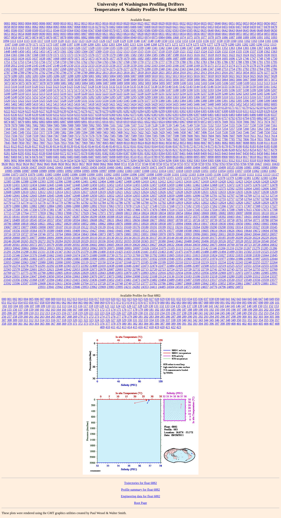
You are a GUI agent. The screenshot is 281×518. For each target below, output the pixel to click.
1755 (35, 62)
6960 (168, 121)
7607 (232, 135)
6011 (21, 107)
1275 (196, 44)
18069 (205, 213)
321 (80, 320)
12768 (265, 199)
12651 (102, 195)
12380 (239, 178)
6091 (112, 107)
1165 (268, 41)
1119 (54, 41)
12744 (145, 199)
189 (195, 309)
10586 (239, 167)
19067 (8, 227)
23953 (85, 287)
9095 (28, 160)
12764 (248, 199)
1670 (70, 58)
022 (124, 299)
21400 (102, 251)
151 (265, 306)
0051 (232, 23)
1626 (260, 55)
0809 (91, 34)
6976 (218, 121)
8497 (105, 157)
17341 (24, 209)
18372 (188, 216)
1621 (225, 55)
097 (255, 302)
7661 (112, 139)
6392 (168, 114)
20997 (136, 248)
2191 (49, 69)
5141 (175, 86)
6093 (127, 107)
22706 (136, 269)
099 (266, 302)
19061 (248, 223)
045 (249, 299)
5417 (84, 104)
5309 (218, 97)
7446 (176, 132)
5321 (14, 100)
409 (102, 327)
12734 (102, 199)
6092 (119, 107)
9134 (63, 160)
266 (58, 316)
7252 (211, 128)
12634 (231, 192)
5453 (246, 104)
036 (200, 299)
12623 (136, 192)
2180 (267, 65)
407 (271, 323)
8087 (239, 142)
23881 (265, 283)
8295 (21, 153)
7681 (168, 139)
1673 (91, 58)
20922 (59, 248)
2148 (56, 65)
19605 (205, 230)
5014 (183, 76)
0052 (239, 23)
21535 (7, 255)
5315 (246, 97)
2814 (112, 72)
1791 (260, 62)
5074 (14, 83)
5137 (147, 86)
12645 (50, 195)
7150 (196, 125)
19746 (42, 234)
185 (173, 309)
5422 (119, 104)
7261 (253, 128)
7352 (28, 132)
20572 (33, 244)
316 (53, 320)
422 (173, 327)
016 (91, 299)
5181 (133, 90)
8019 (134, 142)
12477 (265, 185)
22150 (102, 262)
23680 (76, 283)
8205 (91, 150)
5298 (140, 97)
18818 (24, 223)
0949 (133, 37)
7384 (70, 132)
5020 (225, 76)
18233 (50, 216)
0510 (42, 30)
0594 (183, 30)
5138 (154, 86)
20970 (102, 248)
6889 (77, 121)
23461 (128, 280)
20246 (7, 241)
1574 (77, 55)
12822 (205, 202)
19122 (85, 227)
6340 (42, 114)
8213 (147, 150)
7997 (98, 142)
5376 (140, 100)
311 (25, 320)
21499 (231, 251)
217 (69, 313)
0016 (105, 23)
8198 (49, 150)
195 (228, 309)
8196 (35, 150)
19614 (213, 230)
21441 (145, 251)
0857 (7, 37)
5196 (232, 90)
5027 (267, 76)
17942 (93, 213)
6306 (211, 111)
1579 (112, 55)
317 (58, 320)
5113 (267, 83)
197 (239, 309)
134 (172, 306)
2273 (98, 69)
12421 (231, 181)
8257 (260, 150)
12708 (239, 195)
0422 (183, 27)
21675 (85, 255)
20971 (111, 248)
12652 (110, 195)
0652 (14, 34)
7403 (105, 132)
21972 (205, 258)
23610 (50, 283)
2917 (232, 72)
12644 (42, 195)
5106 (225, 83)
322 (86, 320)
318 (64, 320)
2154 (98, 65)
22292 (50, 265)
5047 (119, 79)
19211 (170, 227)
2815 (119, 72)
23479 (145, 280)
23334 (265, 276)
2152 (84, 65)
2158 (126, 65)
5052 (154, 79)
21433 (128, 251)
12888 (76, 206)
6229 (56, 111)
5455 (253, 104)
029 (162, 299)
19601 (196, 230)
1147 (143, 41)
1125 (95, 41)
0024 (133, 23)
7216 (154, 128)
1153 (185, 41)
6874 (7, 121)
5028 (274, 76)
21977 (222, 258)
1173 (49, 44)
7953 (63, 142)
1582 (133, 55)
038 (211, 299)
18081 (214, 213)
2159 (133, 65)
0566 (84, 30)
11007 (137, 171)
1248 (147, 44)
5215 (56, 93)
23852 (222, 283)
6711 (133, 118)
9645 (47, 164)
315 (47, 320)
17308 (256, 206)
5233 (176, 93)
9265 (105, 160)
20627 (153, 244)
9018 (253, 157)
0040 (218, 23)
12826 (239, 202)
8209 (119, 150)
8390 (133, 153)
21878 (59, 258)
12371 (170, 178)
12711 (256, 195)
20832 (273, 244)
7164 (7, 128)
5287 (119, 97)
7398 (91, 132)
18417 (239, 216)
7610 (246, 135)
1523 (197, 51)
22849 (110, 273)
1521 (183, 51)
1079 (218, 37)
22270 (7, 265)
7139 (168, 125)
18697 (170, 220)
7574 (84, 135)
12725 (50, 199)
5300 (154, 97)
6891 (84, 121)
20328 (76, 241)
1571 (56, 55)
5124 (63, 86)
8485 (77, 157)
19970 (162, 234)
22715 (145, 269)
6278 (98, 111)
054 (20, 302)
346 (217, 320)
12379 (230, 178)
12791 (153, 202)
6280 (112, 111)
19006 (188, 223)
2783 (253, 69)
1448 (7, 51)
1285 (252, 44)
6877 (14, 121)
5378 (154, 100)
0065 (56, 27)
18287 (76, 216)
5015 (190, 76)
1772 (147, 62)
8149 (112, 146)
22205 (170, 262)
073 (124, 302)
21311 (41, 251)
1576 (91, 55)
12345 (50, 178)
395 (206, 323)
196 (233, 309)
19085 (33, 227)
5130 (98, 86)
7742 (218, 139)
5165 (21, 90)
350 (239, 320)
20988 (119, 248)
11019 (188, 171)
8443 (225, 153)
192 (211, 309)
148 (249, 306)
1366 (253, 48)
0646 (253, 30)
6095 (141, 107)
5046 (112, 79)
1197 (70, 44)
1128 (116, 41)
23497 (188, 280)
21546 (16, 255)
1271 (168, 44)
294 (211, 316)
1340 (147, 48)
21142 (204, 248)
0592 (168, 30)
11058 (247, 171)
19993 (188, 234)
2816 (126, 72)
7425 (147, 132)
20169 (205, 237)
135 (178, 306)
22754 (248, 269)
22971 (231, 273)
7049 (225, 121)
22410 (102, 265)
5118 (21, 86)
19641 (239, 230)
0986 (168, 37)
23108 (153, 276)
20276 (50, 241)
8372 (63, 153)
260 (25, 316)
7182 (49, 128)
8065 (190, 142)
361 (20, 323)
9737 (138, 164)
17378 (42, 209)
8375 (77, 153)
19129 (93, 227)
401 (239, 323)
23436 (93, 280)
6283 (133, 111)
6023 (70, 107)
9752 (166, 164)
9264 (98, 160)
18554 (42, 220)
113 (64, 306)
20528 (239, 241)
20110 (93, 237)
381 (129, 323)
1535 (239, 51)
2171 (211, 65)
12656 (145, 195)
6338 (28, 114)
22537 (239, 265)
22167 (119, 262)
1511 (112, 51)
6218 (260, 107)
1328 (91, 48)
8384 (119, 153)
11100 (167, 174)
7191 (112, 128)
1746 (246, 58)
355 (266, 320)
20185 (222, 237)
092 (228, 302)
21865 (33, 258)
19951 (145, 234)
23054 (59, 276)
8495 (98, 157)
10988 (34, 171)
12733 (93, 199)
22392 (85, 265)
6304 (197, 111)
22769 (7, 273)
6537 (274, 114)
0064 (49, 27)
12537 (110, 188)
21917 (145, 258)
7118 (147, 125)
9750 (159, 164)
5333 (98, 100)
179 (140, 309)
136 (183, 306)
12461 (188, 185)
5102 (197, 83)
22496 (188, 265)
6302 (183, 111)
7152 (210, 125)
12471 (222, 185)
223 (102, 313)
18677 (153, 220)
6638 (84, 118)
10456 (93, 167)
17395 (67, 209)
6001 (260, 104)
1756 (42, 62)
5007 (133, 76)
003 (20, 299)
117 (85, 306)
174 (113, 309)
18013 (128, 213)
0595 (190, 30)
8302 (28, 153)
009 (53, 299)
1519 (168, 51)
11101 (175, 174)
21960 (188, 258)
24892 (230, 287)
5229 (147, 93)
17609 (239, 209)
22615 (42, 269)
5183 (147, 90)
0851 (239, 34)
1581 (126, 55)
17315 (265, 206)
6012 (28, 107)
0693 (63, 34)
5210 (21, 93)
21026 (145, 248)
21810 (179, 255)
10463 (128, 167)
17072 (119, 206)
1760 (70, 62)
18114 (273, 213)
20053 (265, 234)
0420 (168, 27)
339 (178, 320)
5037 (63, 79)
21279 (256, 248)
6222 (7, 111)
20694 (222, 244)
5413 (56, 104)
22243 (239, 262)
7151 (203, 125)
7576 (91, 135)
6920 (133, 121)
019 (107, 299)
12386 (16, 181)
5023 (239, 76)
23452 (110, 280)
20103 (68, 237)
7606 (225, 135)
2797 (70, 72)
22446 (128, 265)
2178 (253, 65)
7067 (253, 121)
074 (129, 302)
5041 (91, 79)
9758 (194, 164)
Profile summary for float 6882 (140, 489)
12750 (188, 199)
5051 (147, 79)
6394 (183, 114)
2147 (49, 65)
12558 (196, 188)
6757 (225, 118)
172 (102, 309)
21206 (222, 248)
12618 (93, 192)
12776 (42, 202)
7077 (274, 121)
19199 (162, 227)
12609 (16, 192)
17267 (231, 206)
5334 (105, 100)
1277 (210, 44)
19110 (67, 227)
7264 (274, 128)
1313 (273, 44)
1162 (247, 41)
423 (178, 327)
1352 (225, 48)
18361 (170, 216)
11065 (272, 171)
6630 (35, 118)
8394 (161, 153)
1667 (49, 58)
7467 (190, 132)
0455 (225, 27)
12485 (59, 188)
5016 (197, 76)
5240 (225, 93)
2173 (225, 65)
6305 (204, 111)
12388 (24, 181)
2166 (176, 65)
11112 (258, 174)
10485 (170, 167)
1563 (274, 51)
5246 (267, 93)
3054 (246, 72)
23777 (145, 283)
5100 (183, 83)
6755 (211, 118)
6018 (35, 107)
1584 (147, 55)
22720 (153, 269)
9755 (180, 164)
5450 (225, 104)
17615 (248, 209)
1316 (21, 48)
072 (118, 302)
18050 (171, 213)
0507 (21, 30)
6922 (147, 121)
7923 (49, 142)
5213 (42, 93)
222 (96, 313)
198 (244, 309)
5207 (274, 90)
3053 (239, 72)
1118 (47, 41)
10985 (8, 171)
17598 (231, 209)
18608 (93, 220)
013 (75, 299)
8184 (260, 146)
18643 (119, 220)
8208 (112, 150)
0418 (154, 27)
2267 (56, 69)
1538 (260, 51)
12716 (7, 199)
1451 (28, 51)
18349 (162, 216)
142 (216, 306)
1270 (161, 44)
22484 (170, 265)
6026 (91, 107)
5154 (217, 86)
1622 (232, 55)
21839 (256, 255)
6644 (126, 118)
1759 (63, 62)
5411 (42, 104)
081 (167, 302)
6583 (14, 118)
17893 (59, 213)
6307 (218, 111)
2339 (154, 69)
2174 (232, 65)
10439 (42, 167)
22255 (256, 262)
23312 (256, 276)
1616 (197, 55)
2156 (112, 65)
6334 (274, 111)
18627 (102, 220)
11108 (234, 174)
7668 (140, 139)
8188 (274, 146)
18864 (110, 223)
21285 (265, 248)
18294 (85, 216)
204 (277, 309)
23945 (68, 287)
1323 (63, 48)
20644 (188, 244)
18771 (256, 220)
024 (135, 299)
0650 (274, 30)
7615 (7, 139)
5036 (56, 79)
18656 (136, 220)
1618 (211, 55)
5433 (161, 104)
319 (69, 320)
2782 (246, 69)
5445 (190, 104)
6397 (197, 114)
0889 (112, 37)
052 (9, 302)
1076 (197, 37)
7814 (253, 139)
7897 (42, 142)
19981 (179, 234)
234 (162, 313)
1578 (105, 55)
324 (96, 320)
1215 (133, 44)
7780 (225, 139)
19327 (256, 227)
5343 (119, 100)
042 (233, 299)
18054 (179, 213)
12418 (205, 181)
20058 (8, 237)
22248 (248, 262)
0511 (49, 30)
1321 (49, 48)
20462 (179, 241)
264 (47, 316)
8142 (77, 146)
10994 (77, 171)
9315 (246, 160)
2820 (154, 72)
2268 (63, 69)
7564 (49, 135)
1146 (137, 41)
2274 (105, 69)
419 (157, 327)
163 (53, 309)
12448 (76, 185)
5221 (91, 93)
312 (31, 320)
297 (228, 316)
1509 (98, 51)
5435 (176, 104)
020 (113, 299)
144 (227, 306)
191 (206, 309)
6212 (253, 107)
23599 (33, 283)
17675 (265, 209)
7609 (239, 135)
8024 (141, 142)
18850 (76, 223)
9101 (49, 160)
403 (249, 323)
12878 (273, 202)
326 (107, 320)
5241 (232, 93)
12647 (67, 195)
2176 (246, 65)
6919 (126, 121)
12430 (7, 185)
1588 (176, 55)
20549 (7, 244)
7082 (35, 125)
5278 (63, 97)
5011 (161, 76)
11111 (250, 174)
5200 (260, 90)
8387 (126, 153)
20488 (188, 241)
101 (277, 302)
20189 (230, 237)
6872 (267, 118)
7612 (260, 135)
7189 (98, 128)
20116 (102, 237)
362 (25, 323)
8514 (147, 157)
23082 (119, 276)
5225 (119, 93)
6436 (225, 114)
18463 (273, 216)
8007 (112, 142)
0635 (204, 30)
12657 (153, 195)
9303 (197, 160)
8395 (168, 153)
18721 (188, 220)
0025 (140, 23)
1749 (267, 58)
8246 (225, 150)
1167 (8, 44)
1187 (56, 44)
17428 (93, 209)
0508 (28, 30)
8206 (98, 150)
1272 (175, 44)
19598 (188, 230)
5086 (98, 83)
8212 (140, 150)
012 (69, 299)
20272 (42, 241)
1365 (246, 48)
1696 (232, 58)
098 (260, 302)
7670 (147, 139)
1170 (28, 44)
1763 (91, 62)
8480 (49, 157)
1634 (21, 58)
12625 (153, 192)
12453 (119, 185)
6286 (154, 111)
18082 (222, 213)
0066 (63, 27)
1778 (168, 62)
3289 (77, 76)
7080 (21, 125)
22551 (248, 265)
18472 (7, 220)
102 (4, 306)
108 (37, 306)
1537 (253, 51)
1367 (260, 48)
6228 (49, 111)
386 (157, 323)
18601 (85, 220)
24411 (153, 287)
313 (36, 320)
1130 (130, 41)
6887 (63, 121)
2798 (77, 72)
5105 (218, 83)
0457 (239, 27)
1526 (218, 51)
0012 (77, 23)
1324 (70, 48)
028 (157, 299)
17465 (128, 209)
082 (173, 302)
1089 (246, 37)
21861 (24, 258)
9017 (246, 157)
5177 (105, 90)
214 (53, 313)
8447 (239, 153)
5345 (126, 100)
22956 (205, 273)
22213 (188, 262)
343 (200, 320)
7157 (246, 125)
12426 (256, 181)
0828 (140, 34)
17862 (50, 213)
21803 (162, 255)
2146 (42, 65)
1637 (35, 58)
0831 (161, 34)
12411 (153, 181)
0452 (204, 27)
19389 (50, 230)
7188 (91, 128)
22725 (179, 269)
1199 (84, 44)
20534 (256, 241)
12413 (170, 181)
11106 (217, 174)
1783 (204, 62)
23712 (93, 283)
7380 (56, 132)
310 (20, 320)
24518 (179, 287)
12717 (16, 199)
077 (146, 302)
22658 (85, 269)
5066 (239, 79)
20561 (16, 244)
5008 (140, 76)
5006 (126, 76)
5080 (56, 83)
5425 (140, 104)
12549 (162, 188)
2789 (21, 72)
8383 (112, 153)
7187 (84, 128)
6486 (253, 114)
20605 (110, 244)
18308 (110, 216)
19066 (273, 223)
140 (205, 306)
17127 (145, 206)
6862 (260, 118)
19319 (248, 227)
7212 (126, 128)
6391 (161, 114)
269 (75, 316)
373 (86, 323)
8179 (232, 146)
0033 (190, 23)
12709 (248, 195)
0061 (28, 27)
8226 (197, 150)
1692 (204, 58)
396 (211, 323)
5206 (267, 90)
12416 (188, 181)
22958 (213, 273)
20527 (231, 241)
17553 (205, 209)
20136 (145, 237)
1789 (246, 62)
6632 (49, 118)
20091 (50, 237)
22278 (24, 265)
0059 (14, 27)
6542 (7, 118)
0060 (21, 27)
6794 (246, 118)
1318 (35, 48)
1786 (225, 62)
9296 (168, 160)
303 (260, 316)
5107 (232, 83)
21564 (24, 255)
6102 (183, 107)
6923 (154, 121)
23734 (110, 283)
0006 (42, 23)
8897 (204, 157)
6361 (119, 114)
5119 (28, 86)
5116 (14, 86)
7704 (211, 139)
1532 (225, 51)
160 (36, 309)
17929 (85, 213)
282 (146, 316)
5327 (56, 100)
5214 (49, 93)
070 (107, 302)
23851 (213, 283)
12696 (196, 195)
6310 (239, 111)
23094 (128, 276)
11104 (200, 174)
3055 (253, 72)
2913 (204, 72)
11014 (162, 171)
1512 (119, 51)
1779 (176, 62)
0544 (56, 30)
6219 (267, 107)
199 (249, 309)
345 (211, 320)
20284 (59, 241)
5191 (197, 90)
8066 (197, 142)
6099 (169, 107)
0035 (204, 23)
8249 (232, 150)
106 (26, 306)
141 (211, 306)
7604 (211, 135)
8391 (140, 153)
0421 (176, 27)
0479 (274, 27)
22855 (119, 273)
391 (184, 323)
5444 (183, 104)
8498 (112, 157)
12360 (75, 178)
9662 (103, 164)
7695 (183, 139)
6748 (161, 118)
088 (206, 302)
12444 (42, 185)
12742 (136, 199)
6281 (119, 111)
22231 (213, 262)
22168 (128, 262)
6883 (42, 121)
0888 (105, 37)
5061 (204, 79)
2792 (42, 72)
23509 (196, 280)
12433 (24, 185)
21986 (239, 258)
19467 (128, 230)
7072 (260, 121)
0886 (91, 37)
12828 (256, 202)
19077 (25, 227)
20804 (265, 244)
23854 (231, 283)
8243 (218, 150)
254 (271, 313)
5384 (183, 100)
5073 (7, 83)
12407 (119, 181)
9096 (35, 160)
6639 (91, 118)
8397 (176, 153)
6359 (105, 114)
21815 (196, 255)
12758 (239, 199)
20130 (110, 237)
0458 (246, 27)
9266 (112, 160)
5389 (211, 100)
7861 (35, 142)
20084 (42, 237)
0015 (98, 23)
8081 (218, 142)
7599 (183, 135)
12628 (179, 192)
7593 (140, 135)
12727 (59, 199)
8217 (176, 150)
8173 (197, 146)
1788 (239, 62)
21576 (33, 255)
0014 (91, 23)
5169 (49, 90)
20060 (16, 237)
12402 (93, 181)
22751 (239, 269)
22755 (256, 269)
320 (75, 320)
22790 (42, 273)
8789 (154, 157)
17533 (179, 209)
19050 (239, 223)
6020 (49, 107)
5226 (126, 93)
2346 (204, 69)
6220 (274, 107)
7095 (98, 125)
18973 (170, 223)
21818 (205, 255)
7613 (267, 135)
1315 (14, 48)
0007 (49, 23)
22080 (42, 262)
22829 (85, 273)
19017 (205, 223)
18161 (16, 216)
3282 (28, 76)
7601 (197, 135)
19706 (273, 230)
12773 (16, 202)
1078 (211, 37)
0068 (77, 27)
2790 (28, 72)
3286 (56, 76)
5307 (204, 97)
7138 (161, 125)
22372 (76, 265)
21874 (50, 258)
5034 (42, 79)
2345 (197, 69)
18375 (196, 216)
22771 (16, 273)
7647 (70, 139)
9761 (208, 164)
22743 (222, 269)
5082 (70, 83)
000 (4, 299)
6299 (161, 111)
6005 (274, 104)
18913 (136, 223)
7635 (49, 139)
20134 (127, 237)
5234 (183, 93)
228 (129, 313)
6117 (211, 107)
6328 (260, 111)
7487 (197, 132)
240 (195, 313)
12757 (231, 199)
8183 (253, 146)
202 (266, 309)
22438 (110, 265)
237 (178, 313)
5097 (169, 83)
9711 (124, 164)
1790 (253, 62)
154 (4, 309)
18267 (67, 216)
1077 (204, 37)
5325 (42, 100)
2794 (49, 72)
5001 (91, 76)
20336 (102, 241)
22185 (145, 262)
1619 (218, 55)
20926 (68, 248)
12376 (204, 178)
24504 (170, 287)
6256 (70, 111)
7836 (267, 139)
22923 (170, 273)
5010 (154, 76)
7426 (154, 132)
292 (200, 316)
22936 (188, 273)
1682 (140, 58)
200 (255, 309)
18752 (222, 220)
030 (167, 299)
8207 (105, 150)
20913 (51, 248)
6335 (7, 114)
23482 (153, 280)
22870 (128, 273)
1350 (211, 48)
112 (58, 306)
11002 (120, 171)
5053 (161, 79)
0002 (14, 23)
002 (14, 299)
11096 (133, 174)
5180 (126, 90)
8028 (148, 142)
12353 (58, 178)
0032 (183, 23)
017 (96, 299)
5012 (168, 76)
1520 (176, 51)
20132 (119, 237)
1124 (88, 41)
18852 (85, 223)
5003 (105, 76)
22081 (50, 262)
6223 (14, 111)
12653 (119, 195)
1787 (232, 62)
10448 (67, 167)
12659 (170, 195)
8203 (77, 150)
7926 (56, 142)
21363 (67, 251)
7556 (14, 135)
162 (47, 309)
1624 (246, 55)
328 (118, 320)
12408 (128, 181)
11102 (184, 174)
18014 (136, 213)
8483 (70, 157)
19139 (102, 227)
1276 (203, 44)
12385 (7, 181)
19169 (128, 227)
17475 (145, 209)
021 (118, 299)
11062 (255, 171)
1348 (197, 48)
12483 (42, 188)
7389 (77, 132)
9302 (190, 160)
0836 (197, 34)
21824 (213, 255)
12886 (67, 206)
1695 (225, 58)
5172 (70, 90)
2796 (63, 72)
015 (86, 299)
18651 (128, 220)
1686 (168, 58)
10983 (265, 167)
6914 (91, 121)
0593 (176, 30)
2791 (35, 72)
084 (184, 302)
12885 (59, 206)
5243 (246, 93)
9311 (225, 160)
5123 (56, 86)
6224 (21, 111)
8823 (183, 157)
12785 (110, 202)
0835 (190, 34)
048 (266, 299)
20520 (213, 241)
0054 (253, 23)
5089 (119, 83)
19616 (222, 230)
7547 (253, 132)
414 (129, 327)
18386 (205, 216)
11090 (91, 174)
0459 (253, 27)
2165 (168, 65)
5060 (197, 79)
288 (178, 316)
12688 (179, 195)
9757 (187, 164)
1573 (70, 55)
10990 (51, 171)
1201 (97, 44)
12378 (221, 178)
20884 (33, 248)
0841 (225, 34)
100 (271, 302)
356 (271, 320)
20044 (256, 234)
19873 (102, 234)
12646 (59, 195)
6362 (126, 114)
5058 (190, 79)
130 (151, 306)
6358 (98, 114)
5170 (56, 90)
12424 (248, 181)
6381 (140, 114)
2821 (161, 72)
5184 (154, 90)
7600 (190, 135)
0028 (154, 23)
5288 (126, 97)
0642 (225, 30)
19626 (231, 230)
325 (102, 320)
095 (244, 302)
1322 (56, 48)
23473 (136, 280)
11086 (74, 174)
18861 (93, 223)
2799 (84, 72)
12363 (101, 178)
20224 (256, 237)
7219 (161, 128)
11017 (171, 171)
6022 (63, 107)
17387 (59, 209)
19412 (85, 230)
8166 (168, 146)
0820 (98, 34)
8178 (225, 146)
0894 (126, 37)
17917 (76, 213)
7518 (218, 132)
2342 (176, 69)
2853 (168, 72)
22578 (16, 269)
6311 (246, 111)
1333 (98, 48)
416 (140, 327)
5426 (147, 104)
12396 (59, 181)
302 (255, 316)
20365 (145, 241)
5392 (232, 100)
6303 (190, 111)
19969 (153, 234)
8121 (7, 146)
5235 (190, 93)
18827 (59, 223)
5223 (105, 93)
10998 (112, 171)
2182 (7, 69)
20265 (24, 241)
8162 (140, 146)
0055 (260, 23)
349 (233, 320)
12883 (42, 206)
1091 (260, 37)
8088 (246, 142)
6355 (77, 114)
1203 (111, 44)
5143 (189, 86)
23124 (162, 276)
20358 (136, 241)
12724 (42, 199)
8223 (190, 150)
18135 (7, 216)
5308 (211, 97)
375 (96, 323)
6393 (176, 114)
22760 (273, 269)
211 (36, 313)
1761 (77, 62)
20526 (222, 241)
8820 (176, 157)
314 (42, 320)
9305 (211, 160)
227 (124, 313)
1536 (246, 51)
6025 (84, 107)
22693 (119, 269)
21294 (16, 251)
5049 (133, 79)
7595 (154, 135)
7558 (28, 135)
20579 (50, 244)
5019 (218, 76)
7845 (7, 142)
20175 (213, 237)
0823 (119, 34)
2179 (260, 65)
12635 (239, 192)
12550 (170, 188)
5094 (155, 83)
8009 (119, 142)
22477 (162, 265)
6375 (133, 114)
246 (228, 313)
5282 (91, 97)
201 (260, 309)
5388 (204, 100)
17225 (205, 206)
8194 (28, 150)
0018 (112, 23)
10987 (26, 171)
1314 (7, 48)
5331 (84, 100)
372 (80, 323)
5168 (42, 90)
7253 (218, 128)
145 (232, 306)
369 (64, 323)
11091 (99, 174)
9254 (70, 160)
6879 (21, 121)
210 (31, 313)
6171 (232, 107)
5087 (105, 83)
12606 (265, 188)
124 (118, 306)
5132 (112, 86)
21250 (239, 248)
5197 (239, 90)
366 (47, 323)
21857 (16, 258)
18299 (93, 216)
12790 (145, 202)
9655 (75, 164)
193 (217, 309)
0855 (267, 34)
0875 (42, 37)
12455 (136, 185)
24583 (196, 287)
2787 (7, 72)
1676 (105, 58)
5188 (176, 90)
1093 (274, 37)
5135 (133, 86)
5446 (197, 104)
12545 (153, 188)
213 (47, 313)
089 (211, 302)
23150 (179, 276)
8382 (105, 153)
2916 (225, 72)
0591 (161, 30)
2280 (147, 69)
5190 (190, 90)
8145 (98, 146)
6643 (119, 118)
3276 (260, 72)
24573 (187, 287)
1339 (140, 48)
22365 (67, 265)
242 (206, 313)
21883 (76, 258)
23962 (93, 287)
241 (200, 313)
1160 (233, 41)
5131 (105, 86)
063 (69, 302)
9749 (152, 164)
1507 (91, 51)
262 (36, 316)
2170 (204, 65)
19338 (265, 227)
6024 (77, 107)
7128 (154, 125)
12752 (205, 199)
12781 (76, 202)
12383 (264, 178)
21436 (136, 251)
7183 (56, 128)
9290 (140, 160)
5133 (119, 86)
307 (4, 320)
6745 (140, 118)
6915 (98, 121)
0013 (84, 23)
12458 (162, 185)
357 (277, 320)
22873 (136, 273)
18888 (128, 223)
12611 (33, 192)
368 (58, 323)
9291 (147, 160)
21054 (154, 248)
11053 (213, 171)
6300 (168, 111)
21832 (231, 255)
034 (189, 299)
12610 (24, 192)
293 (206, 316)
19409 (76, 230)
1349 (204, 48)
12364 (110, 178)
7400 (98, 132)
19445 (119, 230)
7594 (147, 135)
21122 (187, 248)
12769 (273, 199)
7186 (77, 128)
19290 (213, 227)
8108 (260, 142)
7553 (7, 135)
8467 (7, 157)
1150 (164, 41)
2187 (21, 69)
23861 (239, 283)
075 (135, 302)
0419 (161, 27)
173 (107, 309)
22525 (231, 265)
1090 (253, 37)
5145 (203, 86)
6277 (91, 111)
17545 (196, 209)
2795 (56, 72)
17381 (50, 209)
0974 (147, 37)
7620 (28, 139)
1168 (15, 44)
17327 (273, 206)
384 (146, 323)
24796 (222, 287)
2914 (211, 72)
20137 (153, 237)
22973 (248, 273)
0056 (267, 23)
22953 (196, 273)
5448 (211, 104)
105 (21, 306)
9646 (54, 164)
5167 (35, 90)
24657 (205, 287)
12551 (179, 188)
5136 (140, 86)
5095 (162, 83)
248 (239, 313)
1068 (176, 37)
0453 (211, 27)
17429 (102, 209)
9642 (40, 164)
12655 (136, 195)
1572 (63, 55)
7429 (161, 132)
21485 (196, 251)
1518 (161, 51)
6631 (42, 118)
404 (255, 323)
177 (129, 309)
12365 (118, 178)
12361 (84, 178)
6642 (112, 118)
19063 (256, 223)
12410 (145, 181)
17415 (76, 209)
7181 (42, 128)
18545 (33, 220)
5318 (267, 97)
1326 (77, 48)
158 (25, 309)
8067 (204, 142)
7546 (246, 132)
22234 (222, 262)
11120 (16, 178)
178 (135, 309)
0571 (119, 30)
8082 (225, 142)
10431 (267, 164)
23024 (7, 276)
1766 (112, 62)
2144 (28, 65)
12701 (213, 195)
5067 (246, 79)
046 (255, 299)
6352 (56, 114)
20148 (179, 237)
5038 (70, 79)
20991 (128, 248)
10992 (69, 171)
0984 (161, 37)
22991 (273, 273)
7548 (260, 132)
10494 (196, 167)
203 (271, 309)
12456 (145, 185)
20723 (248, 244)
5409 (28, 104)
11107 (225, 174)
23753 (136, 283)
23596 (16, 283)
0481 (7, 30)
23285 (239, 276)
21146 (213, 248)
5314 (239, 97)
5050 (140, 79)
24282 (136, 287)
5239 (218, 93)
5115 (7, 86)
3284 (42, 76)
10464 (136, 167)
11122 (24, 178)
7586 (119, 135)
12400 (76, 181)
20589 (67, 244)
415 (135, 327)
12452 (110, 185)
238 (184, 313)
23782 (153, 283)
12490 (76, 188)
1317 (28, 48)
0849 (232, 34)
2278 (133, 69)
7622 (35, 139)
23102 (145, 276)
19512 (145, 230)
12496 (93, 188)
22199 (162, 262)
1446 (274, 48)
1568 (35, 55)
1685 (161, 58)
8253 (246, 150)
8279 (274, 150)
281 (140, 316)
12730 (85, 199)
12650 (93, 195)
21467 (170, 251)
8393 (154, 153)
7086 (63, 125)
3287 (63, 76)
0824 (126, 34)
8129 (42, 146)
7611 (253, 135)
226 (118, 313)
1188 (63, 44)
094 (239, 302)
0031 (176, 23)
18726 (196, 220)
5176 (98, 90)
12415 (179, 181)
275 (107, 316)
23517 (213, 280)
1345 (176, 48)
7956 (70, 142)
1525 (211, 51)
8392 (147, 153)
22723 (162, 269)
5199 (253, 90)
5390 (218, 100)
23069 (85, 276)
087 (200, 302)
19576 (162, 230)
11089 (82, 174)
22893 (145, 273)
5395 (239, 100)
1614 (183, 55)
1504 (84, 51)
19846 (93, 234)
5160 (260, 86)
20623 (145, 244)
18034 (162, 213)
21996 (248, 258)
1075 (190, 37)
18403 (231, 216)
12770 (7, 202)
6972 (204, 121)
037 (206, 299)
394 (200, 323)
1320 (42, 48)
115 (75, 306)
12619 (102, 192)
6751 (183, 118)
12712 (265, 195)
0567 (91, 30)
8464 (274, 153)
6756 (218, 118)
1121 (68, 41)
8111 (267, 142)
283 (151, 316)
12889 (85, 206)
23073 (110, 276)
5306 (197, 97)
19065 (265, 223)
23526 (222, 280)
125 (123, 306)
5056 (176, 79)
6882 (35, 121)
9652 (68, 164)
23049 (42, 276)
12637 (256, 192)
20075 (25, 237)
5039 (77, 79)
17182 (188, 206)
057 (36, 302)
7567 (56, 135)
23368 (33, 280)
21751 (119, 255)
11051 (205, 171)
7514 (211, 132)
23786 (162, 283)
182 (157, 309)
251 (255, 313)
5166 (28, 90)
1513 (126, 51)
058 (42, 302)
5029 (7, 79)
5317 (260, 97)
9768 (250, 164)
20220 (248, 237)
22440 (119, 265)
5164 (14, 90)
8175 (211, 146)
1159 (226, 41)
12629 (188, 192)
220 (86, 313)
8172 (190, 146)
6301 (176, 111)
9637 (33, 164)
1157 (213, 41)
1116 (33, 41)
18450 (256, 216)
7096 (105, 125)
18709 (179, 220)
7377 (42, 132)
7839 (274, 139)
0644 (239, 30)
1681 (133, 58)
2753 (225, 69)
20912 (42, 248)
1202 (104, 44)
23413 (67, 280)
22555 (265, 265)
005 (31, 299)
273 (96, 316)
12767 (256, 199)
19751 (50, 234)
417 (146, 327)
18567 (59, 220)
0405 (126, 27)
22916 (162, 273)
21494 (222, 251)
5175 (91, 90)
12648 (76, 195)
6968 (190, 121)
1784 (211, 62)
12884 (50, 206)
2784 (260, 69)
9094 (21, 160)
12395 (50, 181)
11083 (48, 174)
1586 (161, 55)
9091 (7, 160)
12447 (67, 185)
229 (135, 313)
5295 (133, 97)
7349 (21, 132)
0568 (98, 30)
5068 (253, 79)
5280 (77, 97)
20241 (273, 237)
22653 (76, 269)
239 (189, 313)
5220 (84, 93)
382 (135, 323)
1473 (56, 51)
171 (96, 309)
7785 (232, 139)
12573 (213, 188)
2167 (183, 65)
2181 (274, 65)
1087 (232, 37)
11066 (6, 174)
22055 (7, 262)
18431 (248, 216)
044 (244, 299)
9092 (14, 160)
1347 (190, 48)
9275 (126, 160)
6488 (260, 114)
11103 (192, 174)
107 (31, 306)
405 (260, 323)
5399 (267, 100)
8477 (42, 157)
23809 (196, 283)
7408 (119, 132)
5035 (49, 79)
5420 (105, 104)
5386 (197, 100)
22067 (33, 262)
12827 (248, 202)
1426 (267, 48)
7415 (133, 132)
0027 (147, 23)
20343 (110, 241)
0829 (147, 34)
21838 (248, 255)
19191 (153, 227)
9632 (19, 164)
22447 (136, 265)
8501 (126, 157)
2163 (154, 65)
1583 (140, 55)
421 (167, 327)
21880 (67, 258)
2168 (190, 65)
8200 (63, 150)
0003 (21, 23)
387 (162, 323)
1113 (13, 41)
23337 (273, 276)
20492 (196, 241)
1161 (240, 41)
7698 (190, 139)
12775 (33, 202)
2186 (14, 69)
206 (9, 313)
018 (102, 299)
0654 (21, 34)
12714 (273, 195)
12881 (24, 206)
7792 (239, 139)
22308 (59, 265)
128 (140, 306)
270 (80, 316)
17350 (33, 209)
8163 (147, 146)
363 (31, 323)
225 (113, 313)
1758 (56, 62)
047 (260, 299)
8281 (7, 153)
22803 (50, 273)
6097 (155, 107)
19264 (196, 227)
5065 (232, 79)
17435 (110, 209)
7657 (98, 139)
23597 (24, 283)
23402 (59, 280)
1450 (21, 51)
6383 (154, 114)
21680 (93, 255)
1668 (56, 58)
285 (162, 316)
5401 (7, 104)
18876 (119, 223)
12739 (119, 199)
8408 (197, 153)
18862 (102, 223)
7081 (28, 125)
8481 (56, 157)
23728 (102, 283)
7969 (84, 142)
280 (135, 316)
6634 (63, 118)
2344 (190, 69)
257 (9, 316)
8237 (211, 150)
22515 (213, 265)
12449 (85, 185)
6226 (35, 111)
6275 (77, 111)
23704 (85, 283)
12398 (67, 181)
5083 (77, 83)
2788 (14, 72)
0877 (56, 37)
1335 (112, 48)
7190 (105, 128)
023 (129, 299)
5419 (98, 104)
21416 (110, 251)
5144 (196, 86)
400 (233, 323)
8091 (253, 142)
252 (260, 313)
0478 (267, 27)
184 (167, 309)
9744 (145, 164)
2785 (267, 69)
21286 (273, 248)
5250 (21, 97)
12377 (213, 178)
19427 (93, 230)
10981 (248, 167)
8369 (56, 153)
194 (222, 309)
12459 (170, 185)
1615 (190, 55)
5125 (70, 86)
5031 (21, 79)
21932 (153, 258)
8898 (211, 157)
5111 (253, 83)
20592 (76, 244)
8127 (35, 146)
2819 (147, 72)
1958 (7, 65)
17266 (222, 206)
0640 (211, 30)
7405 (112, 132)
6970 (197, 121)
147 (243, 306)
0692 (56, 34)
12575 (222, 188)
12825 (231, 202)
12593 (239, 188)
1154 (192, 41)
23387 (42, 280)
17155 (162, 206)
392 (189, 323)
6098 (162, 107)
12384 (273, 178)
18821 (42, 223)
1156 (206, 41)
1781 (190, 62)
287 (173, 316)
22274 (16, 265)
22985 (265, 273)
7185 (70, 128)
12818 (170, 202)
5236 (197, 93)
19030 (222, 223)
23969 (102, 287)
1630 (267, 55)
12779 (59, 202)
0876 (49, 37)
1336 (119, 48)
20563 (24, 244)
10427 (258, 164)
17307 (248, 206)
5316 (253, 97)
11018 (179, 171)
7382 (63, 132)
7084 (49, 125)
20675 (213, 244)
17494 (162, 209)
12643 (33, 195)
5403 (21, 104)
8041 (162, 142)
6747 (154, 118)
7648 (77, 139)
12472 (231, 185)
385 (151, 323)
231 (146, 313)
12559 (205, 188)
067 (91, 302)
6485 (246, 114)
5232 (168, 93)
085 (189, 302)
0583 (140, 30)
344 (206, 320)
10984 (273, 167)
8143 (84, 146)
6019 (42, 107)
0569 (105, 30)
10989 (43, 171)
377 (107, 323)
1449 (14, 51)
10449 (76, 167)
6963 (176, 121)
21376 (76, 251)
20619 (128, 244)
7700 (204, 139)
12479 (7, 188)
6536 (267, 114)
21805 (170, 255)
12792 (162, 202)
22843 (102, 273)
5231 (161, 93)
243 (211, 313)
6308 (225, 111)
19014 (196, 223)
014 (80, 299)
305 (271, 316)
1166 (275, 41)
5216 (63, 93)
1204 (119, 44)
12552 (188, 188)
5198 (246, 90)
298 (233, 316)
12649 (85, 195)
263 (42, 316)
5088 (112, 83)
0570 (112, 30)
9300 (176, 160)
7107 (134, 125)
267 (64, 316)
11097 (141, 174)
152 (271, 306)
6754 (204, 118)
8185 (267, 146)
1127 (109, 41)
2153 (91, 65)
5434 (168, 104)
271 (86, 316)
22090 (59, 262)
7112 (141, 125)
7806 (246, 139)
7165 (14, 128)
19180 (145, 227)
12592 (231, 188)
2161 (140, 65)
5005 (119, 76)
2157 (119, 65)
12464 (205, 185)
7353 (35, 132)
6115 (204, 107)
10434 (7, 167)
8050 (169, 142)
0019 (119, 23)
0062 (35, 27)
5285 (112, 97)
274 (102, 316)
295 (217, 316)
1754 (28, 62)
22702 (128, 269)
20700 (231, 244)
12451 (102, 185)
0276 (105, 27)
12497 (102, 188)
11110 (242, 174)
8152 (126, 146)
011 (64, 299)
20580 (59, 244)
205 (4, 313)
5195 (225, 90)
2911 (190, 72)
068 (96, 302)
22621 (50, 269)
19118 (76, 227)
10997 (103, 171)
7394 (84, 132)
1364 (239, 48)
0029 (161, 23)
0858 (14, 37)
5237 (204, 93)
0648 (260, 30)
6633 (56, 118)
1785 (218, 62)
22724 (170, 269)
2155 (105, 65)
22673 (93, 269)
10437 (33, 167)
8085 (232, 142)
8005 (105, 142)
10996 (94, 171)
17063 (110, 206)
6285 (147, 111)
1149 (157, 41)
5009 (147, 76)
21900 (110, 258)
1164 (261, 41)
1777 (161, 62)
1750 (274, 58)
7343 (7, 132)
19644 (248, 230)
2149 (63, 65)
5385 (190, 100)
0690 (42, 34)
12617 (85, 192)
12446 (59, 185)
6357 (91, 114)
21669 (67, 255)
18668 (145, 220)
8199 (56, 150)
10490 (188, 167)
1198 (77, 44)
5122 (49, 86)
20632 (170, 244)
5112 (260, 83)
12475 (248, 185)
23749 (128, 283)
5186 (161, 90)
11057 (238, 171)
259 (20, 316)
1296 (259, 44)
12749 (179, 199)
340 (184, 320)
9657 (82, 164)
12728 (67, 199)
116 (80, 306)
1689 (190, 58)
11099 (158, 174)
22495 (179, 265)
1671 (77, 58)
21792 (153, 255)
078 (151, 302)
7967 (77, 142)
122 (112, 306)
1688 (183, 58)
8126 (28, 146)
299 (239, 316)
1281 (238, 44)
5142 (182, 86)
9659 (89, 164)
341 (189, 320)
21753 (128, 255)
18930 (153, 223)
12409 (136, 181)
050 (277, 299)
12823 (213, 202)
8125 (21, 146)
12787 (128, 202)
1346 (183, 48)
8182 (246, 146)
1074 (183, 37)
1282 (245, 44)
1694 (218, 58)
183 (162, 309)
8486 (84, 157)
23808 (188, 283)
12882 (33, 206)
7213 (133, 128)
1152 (178, 41)
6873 (274, 118)
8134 (56, 146)
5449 (218, 104)
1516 (147, 51)
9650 (61, 164)
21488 (205, 251)
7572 (77, 135)
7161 (274, 125)
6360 (112, 114)
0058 (7, 27)
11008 (145, 171)
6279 (105, 111)
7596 (161, 135)
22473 (145, 265)
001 (9, 299)
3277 (267, 72)
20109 (85, 237)
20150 (187, 237)
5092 (141, 83)
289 (184, 316)
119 (96, 306)
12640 (7, 195)
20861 (25, 248)
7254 (225, 128)
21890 (93, 258)
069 (102, 302)
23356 (16, 280)
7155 (232, 125)
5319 (274, 97)
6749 (168, 118)
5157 (239, 86)
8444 (232, 153)
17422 (85, 209)
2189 (35, 69)
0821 (105, 34)
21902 (119, 258)
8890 (190, 157)
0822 (112, 34)
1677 (112, 58)
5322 (21, 100)
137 (189, 306)
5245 (260, 93)
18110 (265, 213)
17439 (119, 209)
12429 (273, 181)
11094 (124, 174)
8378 (84, 153)
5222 (98, 93)
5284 (105, 97)
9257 (84, 160)
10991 (60, 171)
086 (195, 302)
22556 (273, 265)
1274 (189, 44)
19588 (179, 230)
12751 (196, 199)
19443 (110, 230)
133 (167, 306)
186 (178, 309)
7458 (183, 132)
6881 (28, 121)
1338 (133, 48)
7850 (21, 142)
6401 (211, 114)
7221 (176, 128)
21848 (7, 258)
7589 (133, 135)
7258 (239, 128)
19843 (85, 234)
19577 (170, 230)
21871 (42, 258)
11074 (23, 174)
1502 (70, 51)
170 (91, 309)
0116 (91, 27)
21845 (273, 255)
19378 (42, 230)
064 (75, 302)
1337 (126, 48)
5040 (84, 79)
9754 (173, 164)
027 (151, 299)
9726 (131, 164)
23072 (102, 276)
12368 (144, 178)
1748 (260, 58)
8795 (161, 157)
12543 (145, 188)
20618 (119, 244)
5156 (232, 86)
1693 (211, 58)
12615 (67, 192)
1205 (126, 44)
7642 (63, 139)
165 (64, 309)
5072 (274, 79)
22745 (231, 269)
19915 (136, 234)
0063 (42, 27)
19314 (239, 227)
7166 (21, 128)
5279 (70, 97)
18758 (231, 220)
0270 (98, 27)
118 (91, 306)
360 (14, 323)
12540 (119, 188)
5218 (77, 93)
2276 (119, 69)
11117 (275, 174)
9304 (204, 160)
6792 (232, 118)
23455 (119, 280)
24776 (213, 287)
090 (217, 302)
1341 (154, 48)
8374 (70, 153)
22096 (76, 262)
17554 (213, 209)
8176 (218, 146)
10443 (59, 167)
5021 (232, 76)
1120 (61, 41)
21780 (145, 255)
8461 (267, 153)
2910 (183, 72)
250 (249, 313)
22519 (222, 265)
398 (222, 323)
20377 (153, 241)
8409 (204, 153)
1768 (126, 62)
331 (135, 320)
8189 (7, 150)
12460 (179, 185)
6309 (232, 111)
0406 (133, 27)
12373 (187, 178)
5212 (35, 93)
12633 (222, 192)
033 (184, 299)
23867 (248, 283)
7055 (232, 121)
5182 (140, 90)
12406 (110, 181)
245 (222, 313)
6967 (183, 121)
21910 (136, 258)
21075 (162, 248)
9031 (267, 157)
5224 (112, 93)
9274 (119, 160)
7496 (204, 132)
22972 (239, 273)
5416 (77, 104)
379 (118, 323)
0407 (140, 27)
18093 (231, 213)
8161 (133, 146)
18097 (239, 213)
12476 (256, 185)
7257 (232, 128)
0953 (140, 37)
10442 (50, 167)
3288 (70, 76)
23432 (85, 280)
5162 (274, 86)
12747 (162, 199)
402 (244, 323)
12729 (76, 199)
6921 (140, 121)
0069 (84, 27)
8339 (42, 153)
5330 (77, 100)
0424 (197, 27)
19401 (67, 230)
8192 (14, 150)
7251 (204, 128)
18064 (188, 213)
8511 (140, 157)
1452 (35, 51)
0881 (77, 37)
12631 (205, 192)
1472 (49, 51)
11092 (108, 174)
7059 (239, 121)
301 (249, 316)
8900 (225, 157)
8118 (274, 142)
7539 (232, 132)
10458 (102, 167)
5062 (211, 79)
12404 (102, 181)
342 (195, 320)
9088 (274, 157)
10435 (16, 167)
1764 (98, 62)
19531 (153, 230)
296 (222, 316)
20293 (67, 241)
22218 (196, 262)
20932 (76, 248)
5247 (274, 93)
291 (195, 316)
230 (140, 313)
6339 (35, 114)
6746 (147, 118)
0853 (253, 34)
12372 (178, 178)
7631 (42, 139)
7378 (49, 132)
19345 (273, 227)
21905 (128, 258)
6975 (211, 121)
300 (244, 316)
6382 (147, 114)
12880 (16, 206)
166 (69, 309)
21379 (85, 251)
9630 (5, 164)
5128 (91, 86)
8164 (154, 146)
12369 (153, 178)
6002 (267, 104)
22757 (265, 269)
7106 (127, 125)
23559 (265, 280)
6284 (140, 111)
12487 (67, 188)
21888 (85, 258)
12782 (85, 202)
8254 (253, 150)
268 (69, 316)
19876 (119, 234)
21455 (153, 251)
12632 (213, 192)
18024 (145, 213)
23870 (256, 283)
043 (239, 299)
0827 (133, 34)
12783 (93, 202)
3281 (21, 76)
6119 (217, 107)
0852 (246, 34)
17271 (239, 206)
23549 (248, 280)
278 (124, 316)
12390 (33, 181)
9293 (154, 160)
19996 (196, 234)
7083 (42, 125)
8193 (21, 150)
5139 (161, 86)
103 (10, 306)
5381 (168, 100)
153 (276, 306)
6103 (190, 107)
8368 (49, 153)
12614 (59, 192)
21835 (239, 255)
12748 (170, 199)
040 (222, 299)
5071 (267, 79)
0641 (218, 30)
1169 (21, 44)
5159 (253, 86)
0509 (35, 30)
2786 (274, 69)
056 (31, 302)
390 (178, 323)
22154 (110, 262)
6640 (98, 118)
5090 (127, 83)
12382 (256, 178)
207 (14, 313)
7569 (70, 135)
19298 (222, 227)
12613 (50, 192)
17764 (25, 213)
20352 (119, 241)
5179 (119, 90)
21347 (59, 251)
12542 (136, 188)
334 (151, 320)
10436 (24, 167)
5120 (35, 86)
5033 (35, 79)
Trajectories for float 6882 (140, 483)
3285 (49, 76)
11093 (116, 174)
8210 (126, 150)
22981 (256, 273)
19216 (179, 227)
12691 (188, 195)
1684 (154, 58)
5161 (267, 86)
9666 (110, 164)
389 (173, 323)
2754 (232, 69)
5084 (84, 83)
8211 (133, 150)
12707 (231, 195)
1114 (20, 41)
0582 (133, 30)
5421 (112, 104)
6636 (70, 118)
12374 (196, 178)
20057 (273, 234)
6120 (224, 107)
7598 (176, 135)
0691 (49, 34)
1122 (74, 41)
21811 (187, 255)
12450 (93, 185)
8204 (84, 150)
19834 (76, 234)
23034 (24, 276)
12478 (273, 185)
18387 (213, 216)
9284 (133, 160)
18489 (16, 220)
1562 (267, 51)
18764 (248, 220)
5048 (126, 79)
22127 (93, 262)
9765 (236, 164)
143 (222, 306)
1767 (119, 62)
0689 (35, 34)
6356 (84, 114)
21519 (256, 251)
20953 (85, 248)
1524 (204, 51)
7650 (84, 139)
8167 (176, 146)
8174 (204, 146)
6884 (49, 121)
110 (48, 306)
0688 (28, 34)
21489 (213, 251)
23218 (213, 276)
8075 (211, 142)
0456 (232, 27)
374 (91, 323)
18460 (265, 216)
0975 (154, 37)
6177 (239, 107)
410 (107, 327)
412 (118, 327)
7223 (190, 128)
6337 (21, 114)
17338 (16, 209)
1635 (28, 58)
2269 (70, 69)
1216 (140, 44)
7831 (260, 139)
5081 (63, 83)
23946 (76, 287)
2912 (197, 72)
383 (140, 323)
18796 (7, 223)
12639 (273, 192)
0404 (119, 27)
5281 (84, 97)
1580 (119, 55)
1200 (90, 44)
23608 (42, 283)
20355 (128, 241)
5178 (112, 90)
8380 (91, 153)
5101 (190, 83)
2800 (91, 72)
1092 (267, 37)
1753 (21, 62)
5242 (239, 93)
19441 (102, 230)
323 (91, 320)
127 (134, 306)
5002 (98, 76)
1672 (84, 58)
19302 (230, 227)
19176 (136, 227)
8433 (211, 153)
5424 (133, 104)
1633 (14, 58)
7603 (204, 135)
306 (277, 316)
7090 (84, 125)
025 (140, 299)
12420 (222, 181)
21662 (50, 255)
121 (107, 306)
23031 (16, 276)
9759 (201, 164)
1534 (232, 51)
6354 (70, 114)
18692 (162, 220)
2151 (77, 65)
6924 (161, 121)
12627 (170, 192)
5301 (161, 97)
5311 (232, 97)
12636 (248, 192)
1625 (253, 55)
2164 (161, 65)
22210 (179, 262)
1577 (98, 55)
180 (146, 309)
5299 (147, 97)
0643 (232, 30)
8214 (154, 150)
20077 (33, 237)
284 (157, 316)
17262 (213, 206)
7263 (267, 128)
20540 (265, 241)
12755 (222, 199)
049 (271, 299)
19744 (33, 234)
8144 (91, 146)
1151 (171, 41)
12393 (42, 181)
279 (129, 316)
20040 (239, 234)
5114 (274, 83)
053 (14, 302)
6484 (239, 114)
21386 (93, 251)
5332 (91, 100)
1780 (183, 62)
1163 (254, 41)
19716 (7, 234)
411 (113, 327)
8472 (21, 157)
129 (145, 306)
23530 (231, 280)
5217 (70, 93)
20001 (205, 234)
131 (156, 306)
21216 (230, 248)
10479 (162, 167)
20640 (179, 244)
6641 (105, 118)
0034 (197, 23)
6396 (190, 114)
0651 (7, 34)
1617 (204, 55)
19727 (24, 234)
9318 (253, 160)
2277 (126, 69)
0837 (204, 34)
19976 (170, 234)
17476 (153, 209)
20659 (196, 244)
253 (266, 313)
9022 (260, 157)
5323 (28, 100)
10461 (119, 167)
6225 (28, 111)
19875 (110, 234)
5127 (84, 86)
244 (217, 313)
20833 (8, 248)
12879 (7, 206)
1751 (7, 62)
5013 (176, 76)
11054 (222, 171)
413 (124, 327)
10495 (205, 167)
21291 (7, 251)
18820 (33, 223)
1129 (123, 41)
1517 (154, 51)
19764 (59, 234)
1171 (35, 44)
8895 (197, 157)
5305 (190, 97)
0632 (197, 30)
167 (75, 309)
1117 (40, 41)
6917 (112, 121)
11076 (31, 174)
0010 (63, 23)
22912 (153, 273)
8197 (42, 150)
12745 (153, 199)
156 (14, 309)
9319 (260, 160)
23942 (59, 287)
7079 (14, 125)
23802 (170, 283)
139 (200, 306)
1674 (98, 58)
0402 (112, 27)
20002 (213, 234)
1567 (28, 55)
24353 (145, 287)
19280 (205, 227)
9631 (12, 164)
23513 (205, 280)
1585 (154, 55)
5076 (28, 83)
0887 (98, 37)
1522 (190, 51)
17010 (102, 206)
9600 (267, 160)
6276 (84, 111)
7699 (197, 139)
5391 (225, 100)
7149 (189, 125)
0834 (183, 34)
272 (91, 316)
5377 (147, 100)
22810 (67, 273)
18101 (257, 213)
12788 (136, 202)
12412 (162, 181)
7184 (63, 128)
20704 (239, 244)
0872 (21, 37)
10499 (222, 167)
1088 (239, 37)
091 (222, 302)
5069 (260, 79)
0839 (211, 34)
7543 (239, 132)
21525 (265, 251)
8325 (35, 153)
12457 (153, 185)
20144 (170, 237)
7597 (168, 135)
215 (58, 313)
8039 (155, 142)
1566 (21, 55)
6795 (253, 118)
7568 (63, 135)
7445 (168, 132)
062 (64, 302)
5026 (260, 76)
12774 (24, 202)
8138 (63, 146)
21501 (239, 251)
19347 (7, 230)
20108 (76, 237)
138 (194, 306)
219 (80, 313)
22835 (93, 273)
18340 (153, 216)
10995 (86, 171)
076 (140, 302)
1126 (102, 41)
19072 (16, 227)
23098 (136, 276)
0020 (126, 23)
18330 (145, 216)
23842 (205, 283)
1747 (253, 58)
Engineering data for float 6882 (140, 496)
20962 (94, 248)
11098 (150, 174)
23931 (42, 287)
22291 (42, 265)
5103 (204, 83)
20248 (16, 241)
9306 (218, 160)
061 (58, 302)
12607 (273, 188)
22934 (179, 273)
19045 (231, 223)
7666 (133, 139)
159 (31, 309)
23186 (196, 276)
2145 (35, 65)
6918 (119, 121)
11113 (266, 174)
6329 (267, 111)
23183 (188, 276)
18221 (42, 216)
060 (53, 302)
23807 (179, 283)
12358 (67, 178)
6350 (49, 114)
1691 (197, 58)
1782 (197, 62)
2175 (239, 65)
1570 (49, 55)
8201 (70, 150)
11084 (57, 174)
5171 (63, 90)
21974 (213, 258)
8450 (246, 153)
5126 (77, 86)
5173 (77, 90)
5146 (210, 86)
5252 (35, 97)
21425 (119, 251)
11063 (264, 171)
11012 (154, 171)
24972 (239, 287)
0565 (77, 30)
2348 (218, 69)
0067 (70, 27)
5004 (112, 76)
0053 (246, 23)
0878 (63, 37)
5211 (28, 93)
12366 (127, 178)
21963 (196, 258)
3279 (7, 76)
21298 (24, 251)
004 (25, 299)
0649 (267, 30)
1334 (105, 48)
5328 (63, 100)
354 (260, 320)
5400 (274, 100)
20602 (93, 244)
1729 (239, 58)
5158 (246, 86)
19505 (136, 230)
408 (277, 323)
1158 (220, 41)
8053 (183, 142)
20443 (170, 241)
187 (184, 309)
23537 (239, 280)
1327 (84, 48)
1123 (81, 41)
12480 (16, 188)
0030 (168, 23)
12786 (119, 202)
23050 (50, 276)
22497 (196, 265)
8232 (204, 150)
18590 (67, 220)
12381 (247, 178)
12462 (196, 185)
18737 (205, 220)
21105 (171, 248)
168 (80, 309)
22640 (59, 269)
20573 (42, 244)
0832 (168, 34)
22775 (24, 273)
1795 (274, 62)
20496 (205, 241)
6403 (218, 114)
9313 (239, 160)
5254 (42, 97)
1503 (77, 51)
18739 (213, 220)
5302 (168, 97)
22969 (222, 273)
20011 (222, 234)
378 (113, 323)
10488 (179, 167)
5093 (148, 83)
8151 (119, 146)
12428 (265, 181)
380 (124, 323)
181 (151, 309)
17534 (188, 209)
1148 (151, 41)
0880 (70, 37)
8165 (161, 146)
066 (86, 302)
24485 (162, 287)
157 (20, 309)
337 (167, 320)
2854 (176, 72)
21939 (162, 258)
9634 (26, 164)
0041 (225, 23)
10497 (213, 167)
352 (249, 320)
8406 (190, 153)
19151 (119, 227)
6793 (239, 118)
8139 (70, 146)
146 (238, 306)
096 (249, 302)
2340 (161, 69)
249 (244, 313)
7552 (274, 132)
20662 (205, 244)
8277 (267, 150)
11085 (65, 174)
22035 (265, 258)
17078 (128, 206)
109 (42, 306)
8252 (239, 150)
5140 (168, 86)
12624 (145, 192)
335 (157, 320)
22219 (205, 262)
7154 (224, 125)
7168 (35, 128)
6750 (176, 118)
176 (124, 309)
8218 (183, 150)
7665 (126, 139)
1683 (147, 58)
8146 (105, 146)
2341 (168, 69)
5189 (183, 90)
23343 (7, 280)
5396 (246, 100)
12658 (162, 195)
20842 (16, 248)
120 (101, 306)
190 (200, 309)
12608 (7, 192)
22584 (24, 269)
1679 (126, 58)
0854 (260, 34)
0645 (246, 30)
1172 (42, 44)
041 (228, 299)
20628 (162, 244)
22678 (102, 269)
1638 (42, 58)
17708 (273, 209)
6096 (148, 107)
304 (266, 316)
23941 (50, 287)
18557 (50, 220)
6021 (56, 107)
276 (113, 316)
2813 (105, 72)
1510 (105, 51)
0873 (28, 37)
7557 (21, 135)
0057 (274, 23)
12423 (239, 181)
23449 (102, 280)
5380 (161, 100)
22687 (110, 269)
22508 (205, 265)
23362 (24, 280)
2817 (133, 72)
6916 (105, 121)
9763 (222, 164)
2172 (218, 65)
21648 (42, 255)
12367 (136, 178)
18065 (196, 213)
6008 (7, 107)
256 (4, 316)
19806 (67, 234)
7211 (119, 128)
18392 (222, 216)
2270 (77, 69)
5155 (224, 86)
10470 (145, 167)
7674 (161, 139)
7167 (28, 128)
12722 (24, 199)
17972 (111, 213)
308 (9, 320)
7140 (175, 125)
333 (146, 320)
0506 (14, 30)
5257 (56, 97)
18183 (33, 216)
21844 (265, 255)
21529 (273, 251)
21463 (162, 251)
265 (53, 316)
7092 (91, 125)
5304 (183, 97)
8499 (119, 157)
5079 (49, 83)
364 (36, 323)
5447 (204, 104)
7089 (77, 125)
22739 (205, 269)
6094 (134, 107)
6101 (176, 107)
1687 (176, 58)
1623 (239, 55)
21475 (179, 251)
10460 (110, 167)
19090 (42, 227)
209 (25, 313)
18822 (50, 223)
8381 (98, 153)
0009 (56, 23)
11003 (128, 171)
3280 (14, 76)
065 (80, 302)
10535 (231, 167)
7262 (260, 128)
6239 (63, 111)
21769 (136, 255)
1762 (84, 62)
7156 (239, 125)
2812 (98, 72)
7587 (126, 135)
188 (189, 309)
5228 (140, 93)
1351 (218, 48)
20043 (248, 234)
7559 (35, 135)
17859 (42, 213)
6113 (197, 107)
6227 (42, 111)
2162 (147, 65)
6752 (190, 118)
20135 (136, 237)
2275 (112, 69)
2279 (140, 69)
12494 (85, 188)
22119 (84, 262)
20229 (265, 237)
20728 (256, 244)
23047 (33, 276)
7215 (147, 128)
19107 (59, 227)
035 (195, 299)
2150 (70, 65)
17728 (16, 213)
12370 (161, 178)
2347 (211, 69)
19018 (213, 223)
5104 (211, 83)
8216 (168, 150)
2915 (218, 72)
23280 (231, 276)
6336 (14, 114)
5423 (126, 104)
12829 (265, 202)
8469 (14, 157)
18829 (67, 223)
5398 (260, 100)
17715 (8, 213)
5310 (225, 97)
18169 (24, 216)
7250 (197, 128)
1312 (266, 44)
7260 (246, 128)
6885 (56, 121)
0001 (7, 23)
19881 (128, 234)
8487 (91, 157)
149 (254, 306)
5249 (14, 97)
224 (107, 313)
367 (53, 323)
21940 (170, 258)
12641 (16, 195)
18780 (265, 220)
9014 (239, 157)
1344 (168, 48)
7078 (7, 125)
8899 (218, 157)
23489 (170, 280)
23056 (67, 276)
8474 (28, 157)
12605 (256, 188)
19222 (187, 227)
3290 (84, 76)
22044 (273, 258)
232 (151, 313)
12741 (128, 199)
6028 (105, 107)
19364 (33, 230)
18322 (136, 216)
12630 (196, 192)
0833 (176, 34)
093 (233, 302)
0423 (190, 27)
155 (9, 309)
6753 (197, 118)
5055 (168, 79)
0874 (35, 37)
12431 (16, 185)
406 (266, 323)
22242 (231, 262)
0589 (154, 30)
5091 (134, 83)
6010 (14, 107)
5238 (211, 93)
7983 (91, 142)
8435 (218, 153)
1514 (133, 51)
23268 (222, 276)
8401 (183, 153)
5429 (154, 104)
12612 (42, 192)
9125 (56, 160)
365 (42, 323)
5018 (211, 76)
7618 (14, 139)
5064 (225, 79)
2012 (14, 65)
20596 (85, 244)
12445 (50, 185)
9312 (232, 160)
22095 (67, 262)
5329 (70, 100)
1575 (84, 55)
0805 (77, 34)
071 (113, 302)
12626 (162, 192)
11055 (230, 171)
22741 (213, 269)
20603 (102, 244)
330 (129, 320)
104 (15, 306)
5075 (21, 83)
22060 (16, 262)
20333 (93, 241)
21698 (102, 255)
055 (25, 302)
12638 (265, 192)
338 (173, 320)
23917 (273, 283)
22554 (256, 265)
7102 (119, 125)
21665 (59, 255)
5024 (246, 76)
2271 (84, 69)
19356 (16, 230)
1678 (119, 58)
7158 (253, 125)
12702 (222, 195)
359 (9, 323)
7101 (112, 125)
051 (4, 302)
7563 (42, 135)
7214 (140, 128)
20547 (273, 241)
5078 (42, 83)
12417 (196, 181)
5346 (133, 100)
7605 (218, 135)
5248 (7, 97)
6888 (70, 121)
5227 (133, 93)
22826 (76, 273)
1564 (7, 55)
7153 (217, 125)
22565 (7, 269)
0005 (35, 23)
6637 (77, 118)
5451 (232, 104)
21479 (188, 251)
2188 (28, 69)
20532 (248, 241)
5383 (176, 100)
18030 (153, 213)
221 (91, 313)
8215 (161, 150)
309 (14, 320)
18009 (119, 213)
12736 (110, 199)
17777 (33, 213)
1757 (49, 62)
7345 (14, 132)
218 (75, 313)
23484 (162, 280)
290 (189, 316)
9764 (229, 164)
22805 (59, 273)
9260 (91, 160)
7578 (98, 135)
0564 (70, 30)
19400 (59, 230)
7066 (246, 121)
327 (113, 320)
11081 (40, 174)
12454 (128, 185)
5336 (112, 100)
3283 (35, 76)
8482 (63, 157)
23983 (111, 287)
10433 (275, 164)
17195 (196, 206)
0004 (28, 23)
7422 (140, 132)
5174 (84, 90)
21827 (222, 255)
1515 (140, 51)
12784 (102, 202)
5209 (14, 93)
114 (69, 306)
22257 (265, 262)
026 (146, 299)
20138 (162, 237)
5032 (28, 79)
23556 (256, 280)
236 (173, 313)
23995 (119, 287)
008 (47, 299)
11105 (209, 174)
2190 (42, 69)
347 (222, 320)
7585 (112, 135)
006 (36, 299)
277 (118, 316)
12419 (213, 181)
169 (86, 309)
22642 (67, 269)
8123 (14, 146)
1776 (154, 62)
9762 (215, 164)
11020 (196, 171)
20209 (239, 237)
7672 (154, 139)
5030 (14, 79)
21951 (179, 258)
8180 (239, 146)
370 (69, 323)
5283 (98, 97)
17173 (179, 206)
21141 (196, 248)
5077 (35, 83)
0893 (119, 37)
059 (47, 302)
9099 (42, 160)
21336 (50, 251)
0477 (260, 27)
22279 (33, 265)
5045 (105, 79)
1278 (217, 44)
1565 (14, 55)
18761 (239, 220)
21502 (248, 251)
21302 (33, 251)
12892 (93, 206)
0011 (70, 23)
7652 (91, 139)
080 (162, 302)
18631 (110, 220)
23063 (76, 276)
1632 (7, 58)
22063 (24, 262)
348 (228, 320)
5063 (218, 79)
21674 (76, 255)
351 (244, 320)
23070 (93, 276)
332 (140, 320)
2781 (239, 69)
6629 (28, 118)
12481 (24, 188)
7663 (119, 139)
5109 (246, 83)
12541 (128, 188)
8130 (49, 146)
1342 (161, 48)
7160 (267, 125)
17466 (136, 209)
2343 (183, 69)
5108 (239, 83)
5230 (154, 93)
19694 (265, 230)
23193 (205, 276)
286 (167, 316)
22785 (33, 273)
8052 (176, 142)
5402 (14, 104)
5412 (49, 104)
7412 (126, 132)
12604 (248, 188)
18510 (24, 220)
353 (255, 320)
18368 (179, 216)
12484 (50, 188)
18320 (119, 216)
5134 (126, 86)
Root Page (140, 503)
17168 (170, 206)
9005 (232, 157)
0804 (70, 34)
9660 (96, 164)
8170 (183, 146)
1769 (133, 62)
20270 (33, 241)
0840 (218, 34)
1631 (274, 55)
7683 (176, 139)
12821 (196, 202)
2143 (21, 65)
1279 (224, 44)
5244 (253, 93)
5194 (218, 90)
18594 (76, 220)
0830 (154, 34)
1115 (27, 41)
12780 (67, 202)
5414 (63, 104)
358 (4, 323)
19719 (16, 234)
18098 (248, 213)
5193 (211, 90)
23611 (59, 283)
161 (42, 309)
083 (178, 302)
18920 (145, 223)
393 (195, 323)
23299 (248, 276)
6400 (204, 114)
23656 (67, 283)
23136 (170, 276)
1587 (168, 55)
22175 (136, 262)
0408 (147, 27)
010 (58, 299)
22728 (188, 269)
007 (42, 299)
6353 (63, 114)
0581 (126, 30)
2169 (197, 65)
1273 (182, 44)
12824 (222, 202)
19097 (50, 227)
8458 (260, 153)
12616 (76, 192)
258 (14, 316)
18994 (179, 223)
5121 (42, 86)
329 (124, 320)
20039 (231, 234)
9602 (274, 160)
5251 (28, 97)
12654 (128, 195)
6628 (21, 118)
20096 (59, 237)
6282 (126, 111)
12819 (179, 202)
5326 (49, 100)
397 (217, 323)
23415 (76, 280)
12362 (93, 178)
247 (233, 313)
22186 (153, 262)
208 (20, 313)
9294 (161, 160)
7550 (267, 132)
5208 (7, 93)
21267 (247, 248)
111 (53, 306)
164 (58, 309)
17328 (7, 209)
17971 (102, 213)
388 (167, 323)
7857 (28, 142)
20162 (196, 237)
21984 (231, 258)
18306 (102, 216)
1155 (199, 41)
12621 (119, 192)
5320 (7, 100)
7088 (70, 125)
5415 (70, 104)
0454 (218, 27)
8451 (253, 153)
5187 (168, 90)
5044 (98, 79)
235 (167, 313)
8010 (127, 142)
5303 (176, 97)
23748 (119, 283)
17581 (222, 209)
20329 (85, 241)
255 (277, 313)
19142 (110, 227)
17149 (153, 206)
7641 (56, 139)
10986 (17, 171)
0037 (211, 23)
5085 (91, 83)
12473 (239, 185)
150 (260, 306)
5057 (183, 79)
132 (161, 306)
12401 (85, 181)
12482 (33, 188)
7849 (14, 142)
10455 (85, 167)
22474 (153, 265)
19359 (24, 230)
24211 (128, 287)
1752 (14, 62)
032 (178, 299)
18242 (59, 216)
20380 (162, 241)
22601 (33, 269)
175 (118, 309)
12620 (110, 192)
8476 (35, 157)
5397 (253, 100)
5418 (91, 104)
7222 (183, 128)
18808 (16, 223)
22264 (273, 262)
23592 (7, 283)
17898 (68, 213)
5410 (35, 104)
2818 (140, 72)
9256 (77, 160)
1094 (6, 41)
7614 (274, 135)
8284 (14, 153)
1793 (267, 62)
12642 (24, 195)
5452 (239, 104)
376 (102, 323)
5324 (35, 100)
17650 (256, 209)
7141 (182, 125)
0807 (84, 34)
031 (173, 299)
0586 (147, 30)
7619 (21, 139)
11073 (14, 174)
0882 (84, 37)
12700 (205, 195)
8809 (168, 157)
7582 (105, 135)
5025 (253, 76)
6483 (232, 114)
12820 (188, 202)
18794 (273, 220)
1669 (63, 58)
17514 (170, 209)
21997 (256, 258)
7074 (267, 121)
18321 (128, 216)
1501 (63, 51)
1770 (140, 62)
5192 (204, 90)
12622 (128, 192)
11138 (41, 178)
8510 (133, 157)
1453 (42, 51)
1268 (154, 44)
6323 (253, 111)
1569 (42, 55)
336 (162, 320)
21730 (110, 255)
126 (129, 306)
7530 (225, 132)
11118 (8, 178)
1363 (232, 48)
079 (157, 302)
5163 (7, 90)
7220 (168, 128)
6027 (98, 107)
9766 (243, 164)
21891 (102, 258)
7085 (56, 125)
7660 (105, 139)
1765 (105, 62)
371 (75, 323)
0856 (274, 34)
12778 (50, 202)
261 (31, 316)
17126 (136, 206)
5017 (204, 76)
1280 (231, 44)
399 (228, 323)
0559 (63, 30)
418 (151, 327)
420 (162, 327)
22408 (93, 265)
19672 (256, 230)
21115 (179, 248)
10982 (256, 167)
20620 (136, 244)
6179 (246, 107)
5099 (176, 83)
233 (157, 313)
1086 (225, 37)
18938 (162, 223)
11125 (33, 178)
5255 (49, 97)
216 (64, 313)
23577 (273, 280)
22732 (196, 269)
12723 (33, 199)
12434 (33, 185)
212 (42, 313)
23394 (50, 280)
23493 (179, 280)
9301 (183, 160)
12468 (213, 185)
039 (217, 299)
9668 (117, 164)
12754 (213, 199)
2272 (91, 69)
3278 (274, 72)
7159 (260, 125)
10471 (153, 167)
